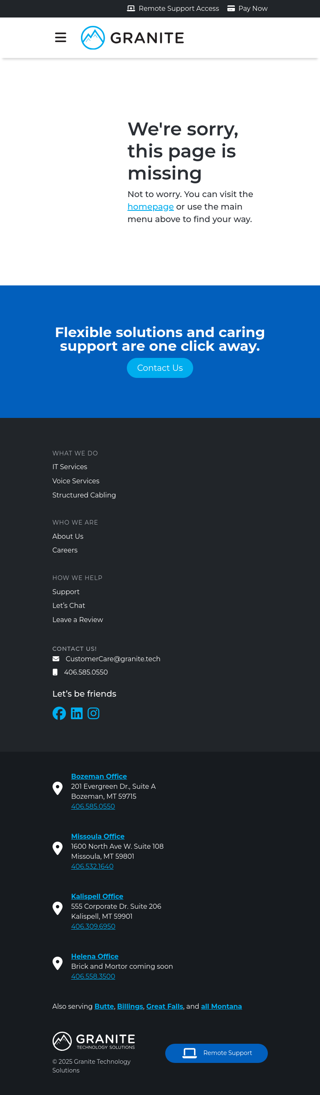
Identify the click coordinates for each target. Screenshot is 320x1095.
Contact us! (75, 648)
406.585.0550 (80, 672)
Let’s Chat (69, 606)
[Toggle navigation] (61, 37)
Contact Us (160, 368)
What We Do (75, 453)
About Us (68, 536)
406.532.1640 (92, 866)
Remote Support (217, 1053)
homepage (151, 207)
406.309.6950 (93, 926)
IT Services (70, 467)
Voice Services (76, 481)
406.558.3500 (93, 976)
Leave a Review (78, 620)
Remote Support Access (173, 8)
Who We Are (75, 522)
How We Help (78, 578)
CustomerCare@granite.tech (107, 659)
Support (66, 592)
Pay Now (247, 8)
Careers (65, 550)
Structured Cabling (84, 495)
